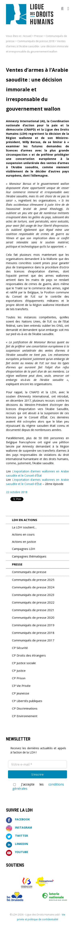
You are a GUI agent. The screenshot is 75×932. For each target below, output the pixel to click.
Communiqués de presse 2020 (33, 617)
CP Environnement (24, 716)
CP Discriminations (24, 708)
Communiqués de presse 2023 (33, 595)
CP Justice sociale (24, 663)
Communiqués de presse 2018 (35, 41)
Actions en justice (24, 542)
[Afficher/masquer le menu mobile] (68, 9)
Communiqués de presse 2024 (33, 587)
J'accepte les (38, 786)
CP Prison (18, 678)
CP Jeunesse (20, 693)
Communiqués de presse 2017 (33, 640)
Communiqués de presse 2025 (33, 580)
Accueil (27, 36)
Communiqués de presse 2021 (33, 610)
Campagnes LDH (23, 549)
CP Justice (19, 670)
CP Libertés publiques (27, 701)
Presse (38, 36)
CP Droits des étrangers (29, 655)
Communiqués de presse (29, 572)
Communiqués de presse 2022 (33, 602)
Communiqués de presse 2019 (33, 625)
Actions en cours (23, 534)
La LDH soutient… (24, 527)
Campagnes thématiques (29, 556)
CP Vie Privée (21, 686)
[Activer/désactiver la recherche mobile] (62, 9)
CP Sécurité (20, 648)
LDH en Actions (24, 520)
